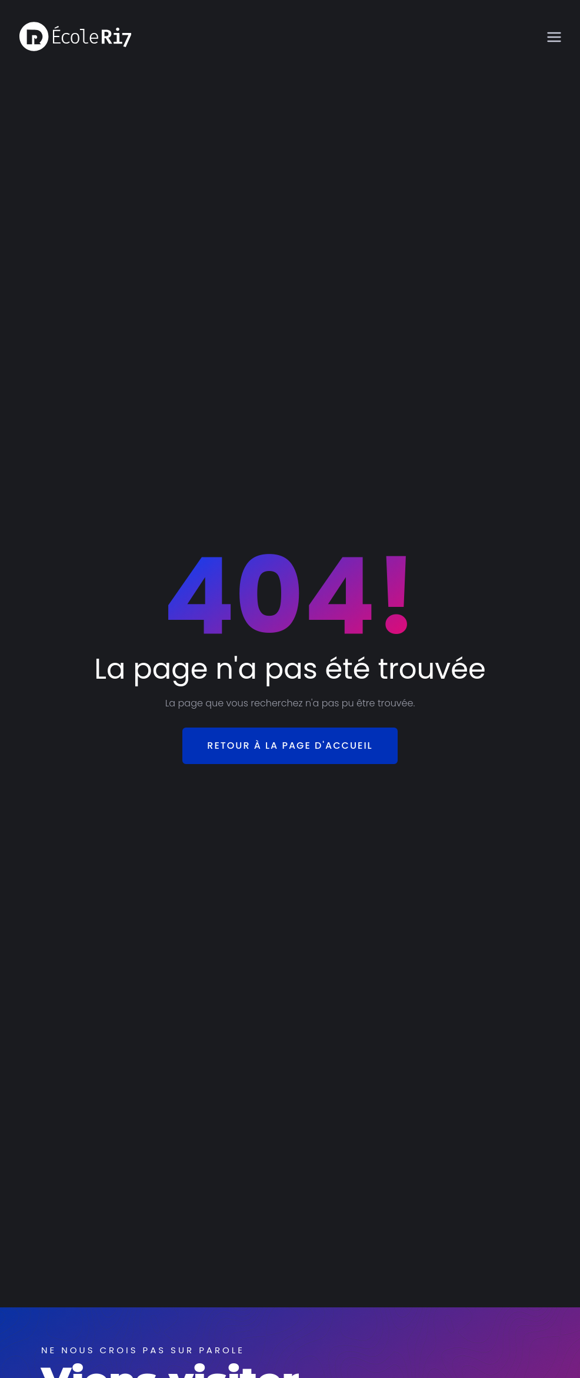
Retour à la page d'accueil (289, 745)
